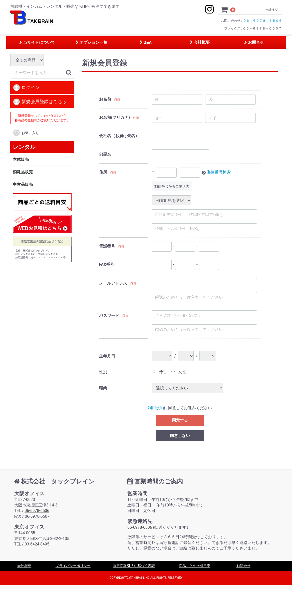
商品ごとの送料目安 (194, 566)
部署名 (105, 154)
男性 (159, 371)
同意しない (180, 435)
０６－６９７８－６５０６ (262, 21)
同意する (180, 420)
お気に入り (26, 133)
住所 (103, 172)
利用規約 (156, 408)
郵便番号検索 (219, 172)
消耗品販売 (23, 172)
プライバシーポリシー (73, 566)
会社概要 (200, 42)
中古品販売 (23, 184)
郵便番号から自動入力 (171, 186)
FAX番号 (106, 264)
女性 (178, 371)
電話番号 (107, 246)
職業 (103, 388)
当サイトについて (37, 42)
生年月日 (107, 356)
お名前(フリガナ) (114, 117)
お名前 (105, 99)
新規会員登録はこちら (40, 102)
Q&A (145, 42)
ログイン (26, 88)
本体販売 (21, 159)
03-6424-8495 (37, 544)
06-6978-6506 (37, 510)
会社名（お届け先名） (119, 136)
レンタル (24, 147)
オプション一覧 (91, 42)
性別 (103, 371)
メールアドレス (113, 283)
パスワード (109, 315)
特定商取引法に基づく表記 (134, 566)
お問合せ (254, 42)
